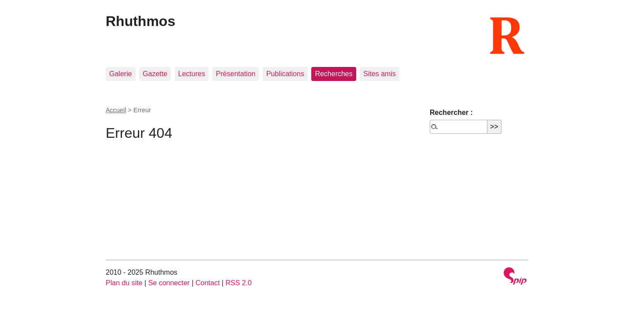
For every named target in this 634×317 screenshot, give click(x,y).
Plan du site (124, 283)
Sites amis (379, 73)
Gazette (155, 73)
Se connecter (169, 283)
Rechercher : (451, 112)
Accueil (116, 110)
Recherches (333, 73)
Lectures (191, 73)
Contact (207, 283)
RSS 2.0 (238, 283)
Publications (285, 73)
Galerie (120, 73)
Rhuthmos (140, 21)
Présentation (235, 73)
